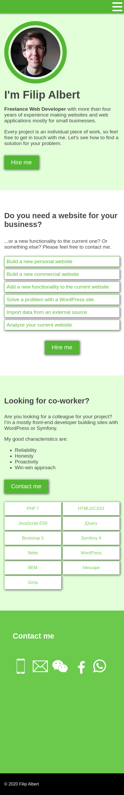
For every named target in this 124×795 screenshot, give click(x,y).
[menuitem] (22, 666)
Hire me (21, 162)
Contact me (26, 486)
